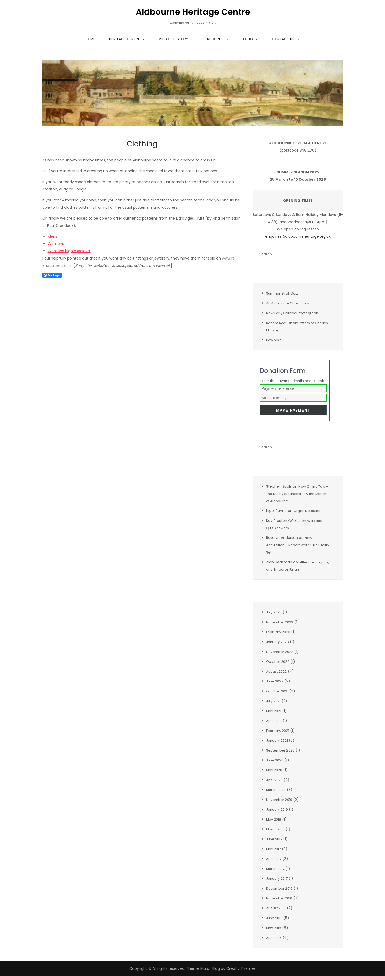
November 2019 (279, 799)
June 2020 (274, 760)
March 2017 (275, 868)
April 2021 (274, 720)
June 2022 (274, 681)
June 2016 (274, 918)
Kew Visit (273, 340)
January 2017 (277, 878)
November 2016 (279, 898)
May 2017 (273, 849)
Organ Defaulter (307, 510)
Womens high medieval (69, 251)
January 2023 (277, 641)
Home (90, 39)
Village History (173, 39)
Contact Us (283, 39)
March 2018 (275, 829)
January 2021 (277, 740)
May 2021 (273, 710)
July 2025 (274, 612)
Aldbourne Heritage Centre (193, 12)
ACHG (248, 39)
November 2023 (279, 622)
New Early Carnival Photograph (292, 313)
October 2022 (277, 661)
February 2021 (277, 730)
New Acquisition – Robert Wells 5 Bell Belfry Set (297, 545)
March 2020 (276, 789)
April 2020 (274, 779)
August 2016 (276, 908)
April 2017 (273, 858)
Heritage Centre (124, 39)
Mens (52, 236)
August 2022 (276, 671)
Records (215, 39)
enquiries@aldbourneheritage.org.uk (298, 236)
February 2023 (278, 632)
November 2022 (279, 651)
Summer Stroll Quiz (282, 293)
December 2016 (279, 888)
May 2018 (273, 819)
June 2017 (274, 839)
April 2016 (274, 937)
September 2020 (280, 750)
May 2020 (274, 770)
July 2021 (273, 701)
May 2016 (273, 927)
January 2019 (277, 809)
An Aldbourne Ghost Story (287, 303)
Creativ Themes (241, 968)
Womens (56, 243)
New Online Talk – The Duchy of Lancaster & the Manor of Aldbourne (297, 493)
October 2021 (277, 691)
